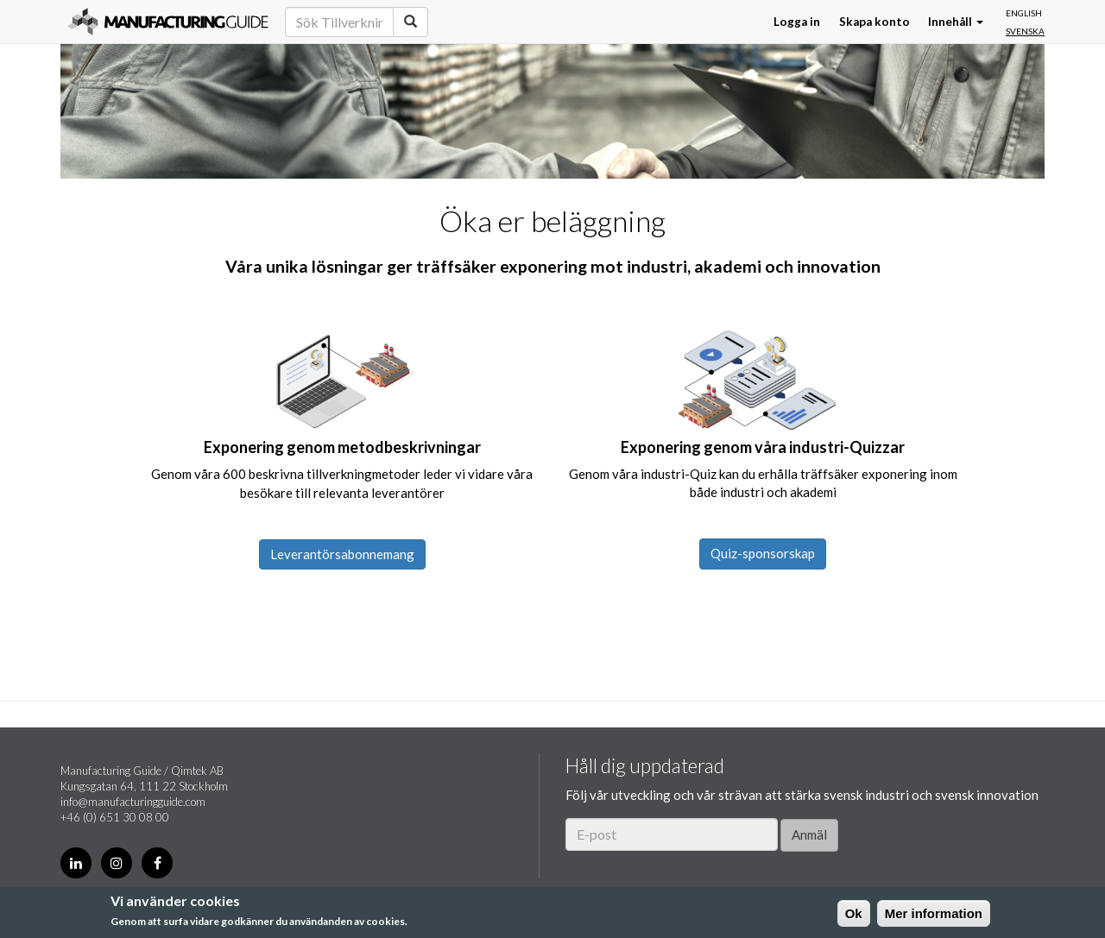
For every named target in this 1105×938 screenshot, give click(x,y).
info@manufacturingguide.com (132, 802)
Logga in (797, 21)
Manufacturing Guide (167, 21)
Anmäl (809, 834)
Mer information (933, 913)
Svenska (1025, 31)
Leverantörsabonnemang (342, 554)
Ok (853, 913)
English (1024, 13)
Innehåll (955, 21)
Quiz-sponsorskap (762, 553)
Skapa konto (874, 21)
